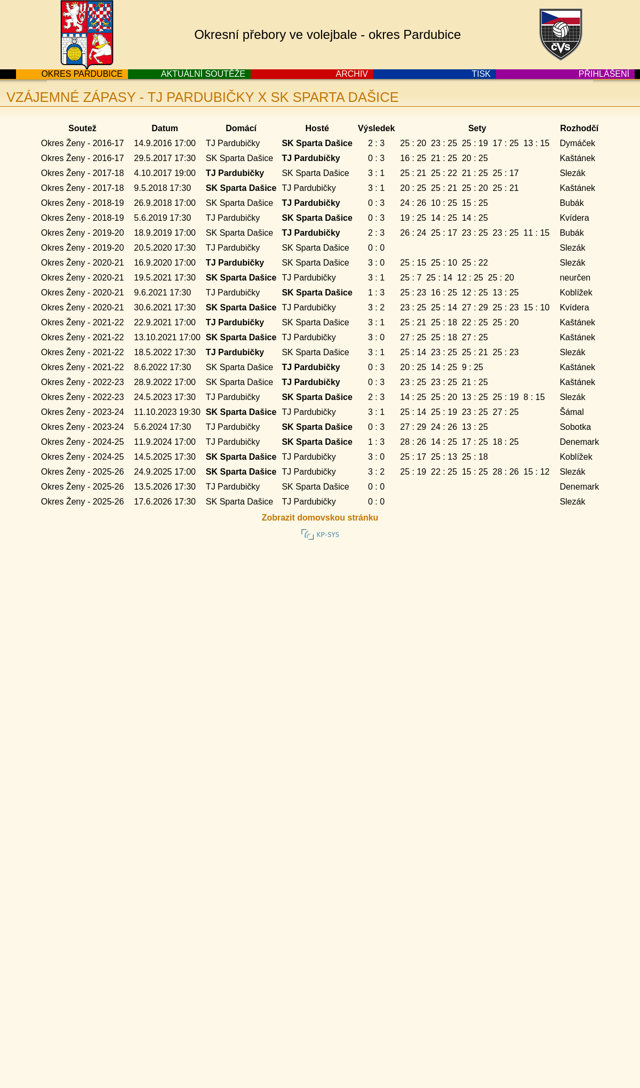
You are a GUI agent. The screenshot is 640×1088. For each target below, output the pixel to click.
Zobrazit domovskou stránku (320, 517)
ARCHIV (352, 73)
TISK (481, 73)
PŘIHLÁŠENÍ (604, 73)
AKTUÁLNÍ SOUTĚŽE (203, 73)
